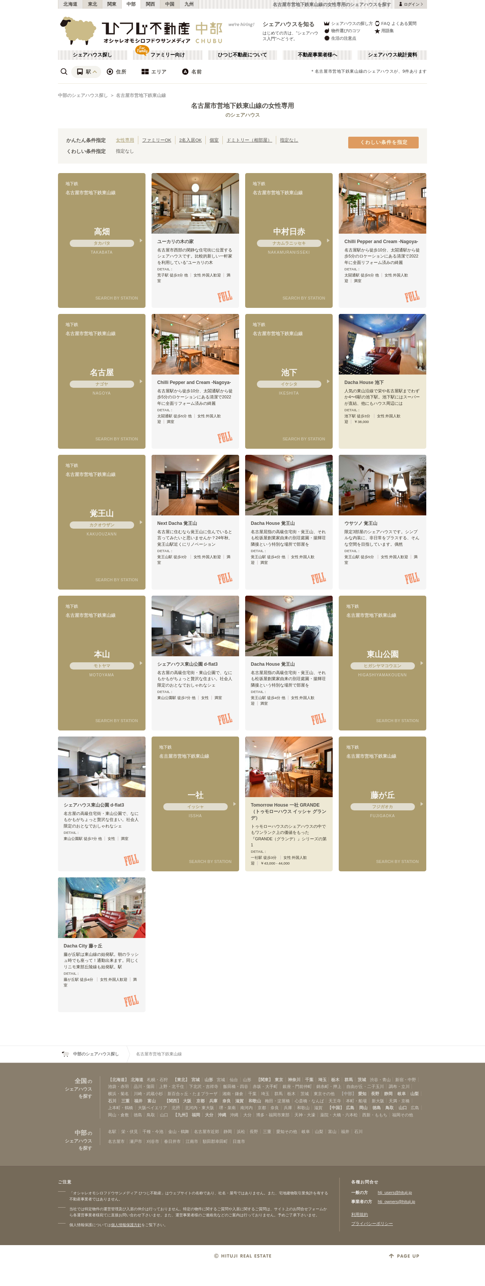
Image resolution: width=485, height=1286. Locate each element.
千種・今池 (152, 1131)
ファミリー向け (167, 55)
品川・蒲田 (144, 1086)
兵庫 (213, 1101)
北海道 (70, 4)
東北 (92, 4)
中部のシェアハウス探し (83, 95)
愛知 (362, 1093)
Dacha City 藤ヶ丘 (83, 946)
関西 (150, 4)
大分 (209, 1115)
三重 (125, 1101)
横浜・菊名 (118, 1093)
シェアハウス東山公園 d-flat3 (187, 664)
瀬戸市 (136, 1141)
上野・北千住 (171, 1086)
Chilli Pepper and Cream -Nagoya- (381, 241)
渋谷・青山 (380, 1079)
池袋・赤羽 (118, 1086)
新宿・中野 (405, 1079)
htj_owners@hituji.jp (396, 1201)
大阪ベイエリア (152, 1107)
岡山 (363, 1107)
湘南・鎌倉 (232, 1093)
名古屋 (102, 372)
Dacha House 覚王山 (273, 523)
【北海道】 (118, 1079)
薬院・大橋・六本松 (339, 1115)
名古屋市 (116, 1141)
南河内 (246, 1107)
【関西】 (172, 1101)
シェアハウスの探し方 (348, 23)
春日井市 (172, 1141)
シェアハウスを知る (289, 24)
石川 (112, 1101)
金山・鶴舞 (178, 1131)
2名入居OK (190, 139)
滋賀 (239, 1101)
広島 (350, 1107)
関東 (112, 4)
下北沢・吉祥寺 (203, 1086)
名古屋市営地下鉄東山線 (141, 95)
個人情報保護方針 (126, 1225)
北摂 (176, 1107)
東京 (279, 1079)
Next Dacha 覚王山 (177, 523)
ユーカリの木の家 (175, 241)
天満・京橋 (399, 1101)
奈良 (226, 1101)
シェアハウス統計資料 (392, 55)
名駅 (112, 1131)
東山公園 (383, 654)
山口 (403, 1107)
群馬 (348, 1079)
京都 (200, 1101)
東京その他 (324, 1093)
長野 (375, 1093)
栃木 (335, 1079)
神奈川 (294, 1079)
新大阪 (378, 1101)
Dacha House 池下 (364, 382)
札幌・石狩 (157, 1079)
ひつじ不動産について (242, 55)
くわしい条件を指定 (384, 142)
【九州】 (181, 1115)
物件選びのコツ (341, 31)
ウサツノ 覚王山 (360, 523)
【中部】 (348, 1093)
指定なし (289, 139)
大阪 (187, 1101)
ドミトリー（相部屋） (249, 139)
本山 (102, 654)
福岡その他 (402, 1115)
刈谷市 (153, 1141)
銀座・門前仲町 (297, 1086)
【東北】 (181, 1079)
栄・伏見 (129, 1131)
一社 (195, 795)
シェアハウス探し (92, 55)
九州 (189, 4)
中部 (131, 4)
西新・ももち (374, 1115)
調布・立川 (399, 1086)
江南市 (192, 1141)
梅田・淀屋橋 (277, 1101)
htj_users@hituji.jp (395, 1192)
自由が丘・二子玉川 (365, 1086)
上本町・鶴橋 (120, 1107)
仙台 (234, 1079)
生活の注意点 (339, 38)
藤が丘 (383, 795)
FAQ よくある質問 (395, 23)
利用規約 (359, 1214)
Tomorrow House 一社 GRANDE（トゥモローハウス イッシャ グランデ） (288, 811)
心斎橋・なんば (309, 1101)
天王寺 (335, 1101)
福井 (138, 1101)
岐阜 (401, 1093)
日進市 (239, 1141)
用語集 (384, 31)
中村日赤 (289, 231)
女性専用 (125, 139)
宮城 (195, 1079)
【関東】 (264, 1079)
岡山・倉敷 (118, 1115)
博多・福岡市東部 (272, 1115)
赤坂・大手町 (265, 1086)
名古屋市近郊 (206, 1131)
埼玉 (322, 1079)
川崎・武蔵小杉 (148, 1093)
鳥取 (389, 1107)
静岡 (388, 1093)
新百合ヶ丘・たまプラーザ (192, 1093)
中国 (170, 4)
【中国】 (335, 1107)
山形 (209, 1079)
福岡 (196, 1115)
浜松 (241, 1131)
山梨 (414, 1093)
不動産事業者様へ (317, 55)
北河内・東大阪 (199, 1107)
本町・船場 (356, 1101)
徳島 (376, 1107)
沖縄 (222, 1115)
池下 (289, 372)
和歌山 (255, 1101)
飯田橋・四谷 (235, 1086)
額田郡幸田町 (215, 1141)
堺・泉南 (227, 1107)
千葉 (309, 1079)
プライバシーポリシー (372, 1223)
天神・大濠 (304, 1115)
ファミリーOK (156, 139)
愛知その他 (286, 1131)
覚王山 (102, 513)
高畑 (102, 231)
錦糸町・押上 (328, 1086)
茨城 (362, 1079)
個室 (214, 139)
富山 (151, 1101)
